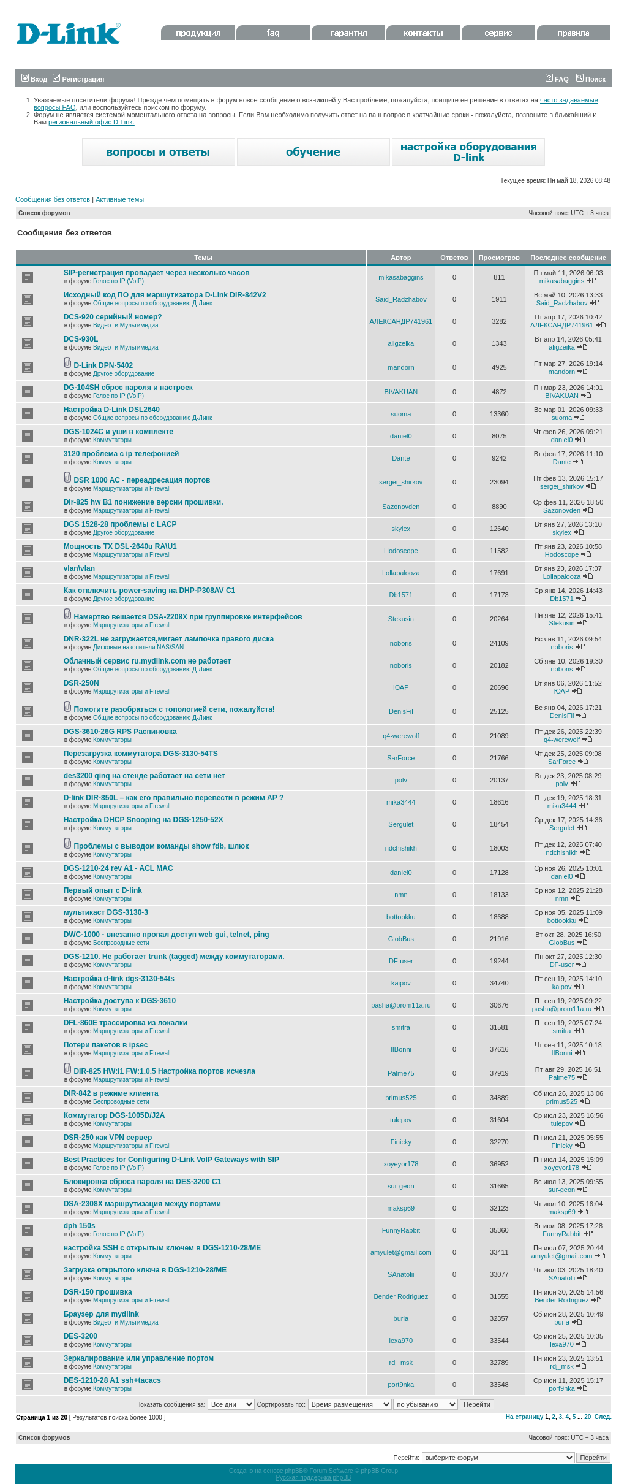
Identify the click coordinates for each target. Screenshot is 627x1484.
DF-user (401, 961)
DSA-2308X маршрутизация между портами (142, 1203)
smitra (401, 1027)
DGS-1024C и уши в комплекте (118, 431)
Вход (34, 79)
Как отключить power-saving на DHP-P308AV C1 (150, 590)
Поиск (591, 79)
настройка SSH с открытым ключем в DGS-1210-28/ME (162, 1248)
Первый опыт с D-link (103, 890)
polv (401, 780)
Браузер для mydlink (101, 1314)
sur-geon (401, 1186)
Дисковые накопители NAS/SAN (138, 647)
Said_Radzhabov (401, 299)
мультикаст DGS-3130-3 (106, 912)
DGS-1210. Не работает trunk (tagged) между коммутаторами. (174, 956)
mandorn (401, 367)
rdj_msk (401, 1362)
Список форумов (44, 213)
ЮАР (400, 687)
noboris (401, 643)
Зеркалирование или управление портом (139, 1358)
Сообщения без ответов (52, 199)
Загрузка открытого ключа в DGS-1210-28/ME (145, 1270)
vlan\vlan (79, 568)
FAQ (557, 79)
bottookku (401, 916)
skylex (401, 528)
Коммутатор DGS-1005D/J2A (114, 1115)
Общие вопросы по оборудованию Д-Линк (152, 303)
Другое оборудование (123, 373)
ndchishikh (401, 848)
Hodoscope (401, 550)
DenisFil (401, 711)
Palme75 (401, 1073)
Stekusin (401, 618)
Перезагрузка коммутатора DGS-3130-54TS (141, 753)
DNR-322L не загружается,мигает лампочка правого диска (169, 639)
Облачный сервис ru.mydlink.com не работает (147, 661)
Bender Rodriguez (401, 1296)
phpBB (294, 1470)
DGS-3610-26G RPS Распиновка (120, 731)
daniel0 (400, 436)
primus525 (400, 1097)
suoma (401, 414)
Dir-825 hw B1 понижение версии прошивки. (143, 502)
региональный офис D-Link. (91, 122)
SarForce (401, 758)
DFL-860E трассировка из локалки (126, 1023)
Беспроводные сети (121, 942)
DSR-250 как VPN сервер (108, 1137)
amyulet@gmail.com (401, 1252)
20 (587, 1416)
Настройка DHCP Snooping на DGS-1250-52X (143, 820)
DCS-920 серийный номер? (113, 317)
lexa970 (401, 1340)
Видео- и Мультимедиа (126, 325)
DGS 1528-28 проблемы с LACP (120, 524)
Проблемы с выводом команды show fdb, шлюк (161, 846)
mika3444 (401, 802)
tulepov (400, 1119)
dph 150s (80, 1226)
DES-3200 (80, 1336)
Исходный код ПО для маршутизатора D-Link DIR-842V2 (165, 295)
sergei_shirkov (400, 482)
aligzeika (401, 343)
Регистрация (78, 79)
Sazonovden (400, 506)
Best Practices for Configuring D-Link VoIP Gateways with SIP (171, 1159)
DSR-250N (81, 683)
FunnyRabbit (401, 1230)
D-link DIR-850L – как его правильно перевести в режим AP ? (174, 798)
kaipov (401, 983)
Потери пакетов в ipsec (106, 1045)
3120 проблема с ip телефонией (121, 453)
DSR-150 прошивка (98, 1292)
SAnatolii (401, 1274)
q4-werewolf (401, 736)
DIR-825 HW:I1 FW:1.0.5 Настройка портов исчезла (164, 1071)
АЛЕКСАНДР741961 (400, 321)
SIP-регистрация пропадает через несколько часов (157, 273)
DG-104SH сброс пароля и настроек (128, 387)
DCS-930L (81, 339)
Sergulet (400, 824)
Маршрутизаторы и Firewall (132, 488)
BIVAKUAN (401, 392)
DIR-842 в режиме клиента (111, 1093)
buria (401, 1318)
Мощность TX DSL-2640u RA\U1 (120, 546)
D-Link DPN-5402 (103, 365)
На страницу (525, 1416)
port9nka (401, 1384)
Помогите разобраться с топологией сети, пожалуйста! (173, 709)
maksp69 (401, 1208)
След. (603, 1416)
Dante (401, 458)
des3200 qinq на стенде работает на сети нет (144, 775)
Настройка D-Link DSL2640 (112, 409)
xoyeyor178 (400, 1164)
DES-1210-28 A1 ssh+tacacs (112, 1380)
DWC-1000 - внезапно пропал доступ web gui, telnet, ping (166, 934)
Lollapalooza (401, 572)
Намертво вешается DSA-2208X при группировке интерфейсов (187, 617)
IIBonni (401, 1049)
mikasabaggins (400, 277)
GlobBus (401, 939)
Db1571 (401, 595)
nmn (400, 894)
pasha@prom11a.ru (400, 1005)
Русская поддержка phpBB (313, 1477)
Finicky (401, 1142)
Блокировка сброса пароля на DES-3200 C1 (143, 1181)
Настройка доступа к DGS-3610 (120, 1000)
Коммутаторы (112, 440)
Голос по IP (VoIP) (118, 281)
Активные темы (120, 199)
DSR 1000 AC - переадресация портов (141, 480)
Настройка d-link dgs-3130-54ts (119, 978)
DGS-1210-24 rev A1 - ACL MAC (118, 868)
